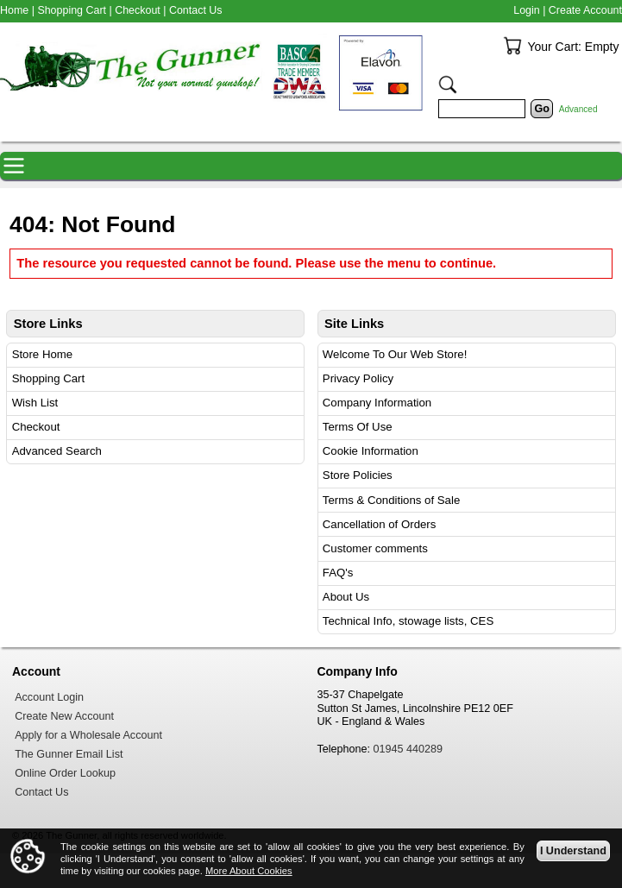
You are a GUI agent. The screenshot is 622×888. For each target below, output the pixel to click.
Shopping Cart (48, 378)
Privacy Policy (358, 378)
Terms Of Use (358, 426)
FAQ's (338, 572)
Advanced (578, 109)
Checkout (36, 426)
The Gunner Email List (69, 754)
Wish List (35, 402)
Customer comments (375, 548)
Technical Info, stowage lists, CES (408, 620)
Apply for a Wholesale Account (88, 735)
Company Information (377, 402)
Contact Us (196, 10)
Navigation (14, 165)
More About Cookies (248, 871)
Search (448, 84)
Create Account (585, 10)
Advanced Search (57, 450)
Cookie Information (370, 450)
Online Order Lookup (65, 773)
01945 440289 (408, 749)
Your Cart (512, 46)
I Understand (573, 850)
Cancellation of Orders (380, 524)
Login (526, 10)
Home (14, 10)
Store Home (42, 354)
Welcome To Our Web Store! (395, 354)
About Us (346, 596)
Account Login (49, 697)
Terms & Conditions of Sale (391, 500)
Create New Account (64, 716)
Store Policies (358, 475)
